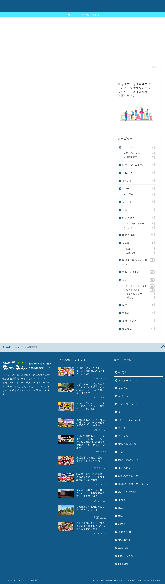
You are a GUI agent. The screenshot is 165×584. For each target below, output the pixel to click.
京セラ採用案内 (140, 290)
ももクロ (138, 172)
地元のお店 (138, 217)
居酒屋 (138, 242)
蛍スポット (138, 312)
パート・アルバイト (140, 286)
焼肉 (138, 304)
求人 (138, 280)
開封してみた (138, 320)
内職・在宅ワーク (140, 293)
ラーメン (138, 201)
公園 (138, 209)
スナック (140, 227)
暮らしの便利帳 (138, 272)
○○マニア (138, 147)
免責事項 (35, 580)
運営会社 (128, 4)
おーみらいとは (75, 4)
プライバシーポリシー (16, 580)
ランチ (138, 188)
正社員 (140, 297)
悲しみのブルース (140, 153)
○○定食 (140, 194)
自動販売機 (140, 157)
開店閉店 (138, 328)
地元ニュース (112, 4)
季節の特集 (94, 4)
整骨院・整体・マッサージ (138, 262)
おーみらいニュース (138, 164)
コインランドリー (140, 223)
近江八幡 (140, 252)
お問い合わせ (145, 4)
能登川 (140, 248)
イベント (138, 180)
